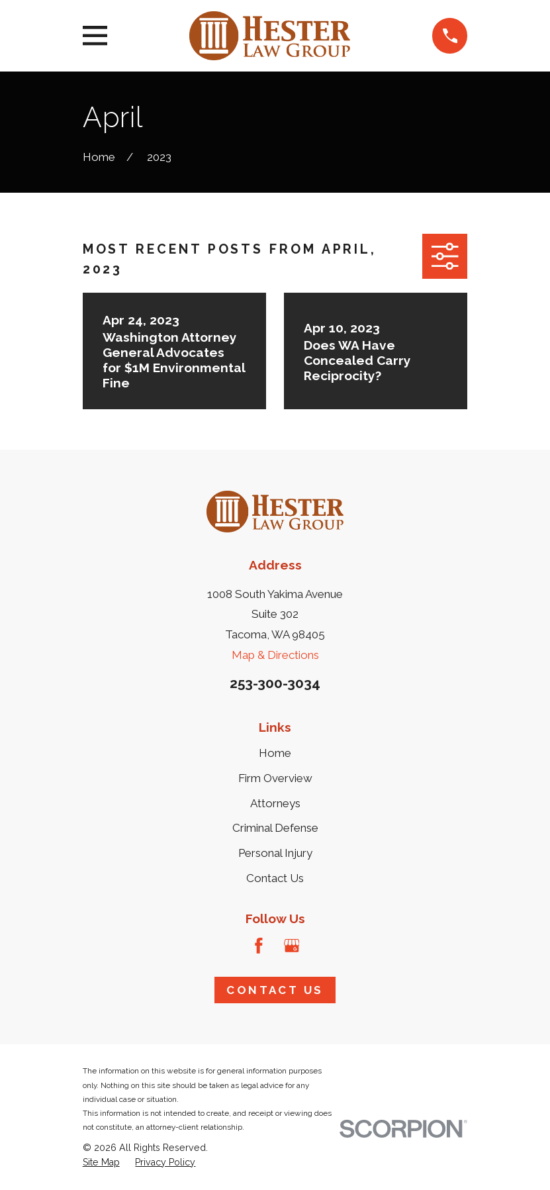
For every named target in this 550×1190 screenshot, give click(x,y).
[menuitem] (101, 1162)
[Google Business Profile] (292, 946)
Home (275, 753)
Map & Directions (275, 655)
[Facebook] (259, 946)
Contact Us (275, 878)
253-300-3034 (275, 683)
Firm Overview (275, 778)
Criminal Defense (275, 827)
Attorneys (275, 803)
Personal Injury (275, 853)
